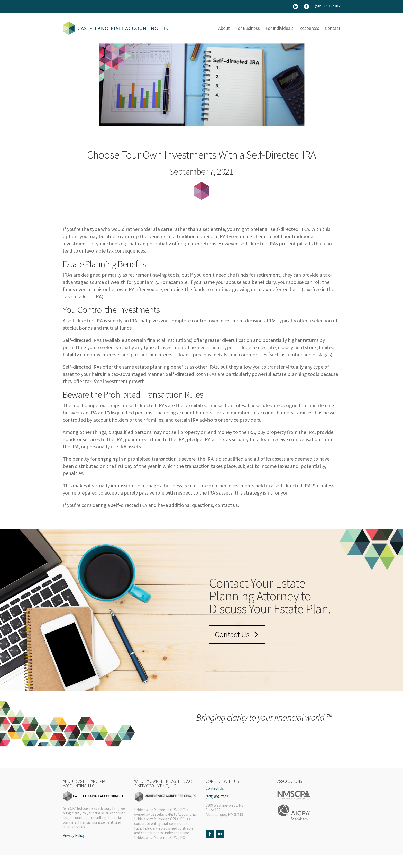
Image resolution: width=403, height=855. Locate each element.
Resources (309, 28)
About (224, 28)
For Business (247, 28)
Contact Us (232, 634)
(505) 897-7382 (327, 6)
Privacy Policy (74, 835)
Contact (332, 28)
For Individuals (279, 28)
